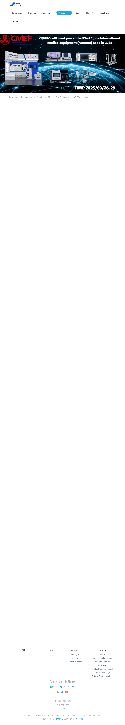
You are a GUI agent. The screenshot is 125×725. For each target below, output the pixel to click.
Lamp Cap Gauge (102, 672)
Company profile (76, 655)
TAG (22, 650)
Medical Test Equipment (58, 97)
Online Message (76, 662)
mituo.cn (79, 719)
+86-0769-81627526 (62, 687)
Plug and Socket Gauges (102, 658)
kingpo (62, 708)
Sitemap (49, 650)
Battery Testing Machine (102, 676)
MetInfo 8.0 (58, 719)
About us (75, 650)
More (102, 655)
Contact (75, 658)
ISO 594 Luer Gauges (82, 97)
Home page (16, 13)
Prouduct (40, 97)
